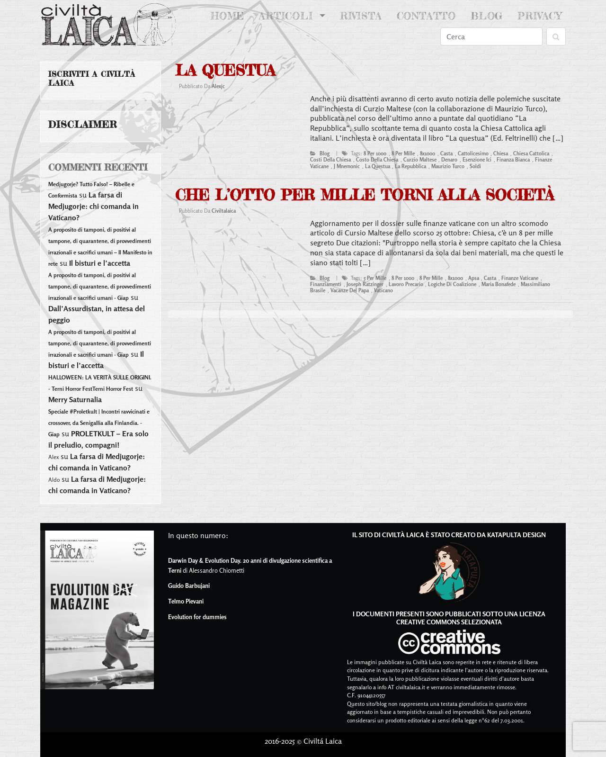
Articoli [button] (288, 16)
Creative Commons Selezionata (449, 622)
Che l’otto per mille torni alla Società (364, 195)
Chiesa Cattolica (531, 153)
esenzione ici (477, 159)
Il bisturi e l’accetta (99, 263)
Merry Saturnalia (75, 399)
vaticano (383, 290)
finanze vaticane (519, 278)
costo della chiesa (377, 159)
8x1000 (427, 153)
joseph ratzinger (365, 284)
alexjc (218, 86)
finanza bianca (513, 159)
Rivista (361, 16)
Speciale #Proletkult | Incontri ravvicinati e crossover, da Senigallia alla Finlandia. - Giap (99, 423)
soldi (475, 166)
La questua (225, 70)
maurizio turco (447, 166)
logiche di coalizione (452, 284)
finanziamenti (325, 284)
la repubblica (410, 166)
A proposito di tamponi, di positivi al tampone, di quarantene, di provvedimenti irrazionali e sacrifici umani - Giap (99, 286)
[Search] (491, 36)
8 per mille (403, 153)
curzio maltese (420, 159)
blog (325, 153)
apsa (473, 278)
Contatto (426, 16)
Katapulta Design (516, 535)
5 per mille (375, 278)
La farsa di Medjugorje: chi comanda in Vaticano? (93, 206)
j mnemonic (347, 166)
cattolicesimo (473, 153)
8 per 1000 (375, 153)
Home (229, 15)
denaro (449, 159)
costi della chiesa (330, 159)
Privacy (539, 16)
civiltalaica (224, 210)
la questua (377, 166)
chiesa (500, 153)
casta (446, 153)
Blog (487, 16)
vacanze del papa (349, 290)
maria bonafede (498, 284)
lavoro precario (406, 284)
